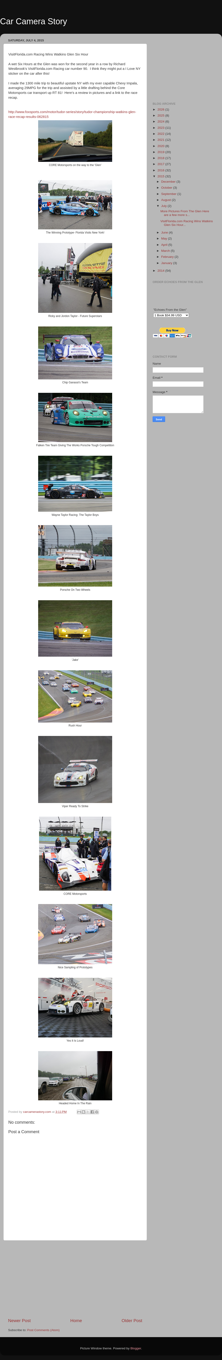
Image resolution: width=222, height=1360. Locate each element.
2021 (161, 140)
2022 (161, 133)
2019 (161, 152)
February (168, 256)
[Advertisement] (75, 1279)
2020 (161, 146)
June (165, 232)
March (166, 250)
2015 (161, 176)
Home (76, 1320)
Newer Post (19, 1320)
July (164, 206)
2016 (161, 170)
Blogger (135, 1348)
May (164, 238)
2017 (161, 164)
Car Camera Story (33, 21)
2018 (161, 158)
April (164, 244)
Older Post (132, 1320)
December (168, 181)
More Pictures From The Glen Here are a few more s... (184, 213)
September (169, 194)
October (167, 187)
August (166, 200)
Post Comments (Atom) (43, 1330)
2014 (161, 270)
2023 (161, 127)
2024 (161, 121)
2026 (161, 109)
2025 (161, 115)
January (167, 263)
